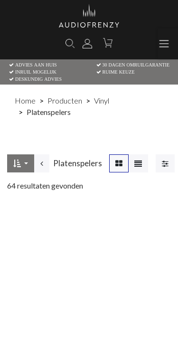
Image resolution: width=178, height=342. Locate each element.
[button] (20, 163)
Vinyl (101, 100)
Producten (64, 100)
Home (25, 100)
